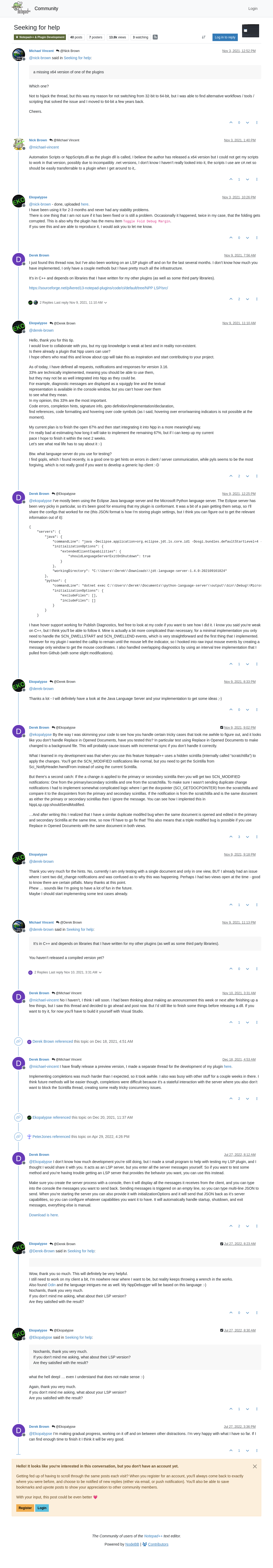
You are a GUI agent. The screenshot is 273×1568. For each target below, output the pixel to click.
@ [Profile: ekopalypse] (40, 501)
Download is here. (44, 1215)
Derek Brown (39, 255)
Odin (52, 1285)
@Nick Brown (67, 51)
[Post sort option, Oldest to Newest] (203, 37)
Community (46, 8)
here (85, 204)
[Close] (255, 1466)
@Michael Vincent (64, 140)
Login (42, 1508)
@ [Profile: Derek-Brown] (42, 1251)
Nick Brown (38, 140)
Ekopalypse (38, 197)
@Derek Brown (62, 323)
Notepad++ (153, 1536)
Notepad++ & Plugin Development (40, 37)
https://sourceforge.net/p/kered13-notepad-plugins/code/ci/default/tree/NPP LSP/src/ (98, 288)
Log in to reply (225, 37)
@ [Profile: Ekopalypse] (40, 1162)
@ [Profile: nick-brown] (40, 58)
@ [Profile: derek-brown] (41, 330)
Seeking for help (77, 58)
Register (25, 1508)
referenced (64, 1041)
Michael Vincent (41, 51)
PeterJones (42, 1136)
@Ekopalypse (64, 494)
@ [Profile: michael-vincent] (44, 147)
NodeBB (132, 1544)
